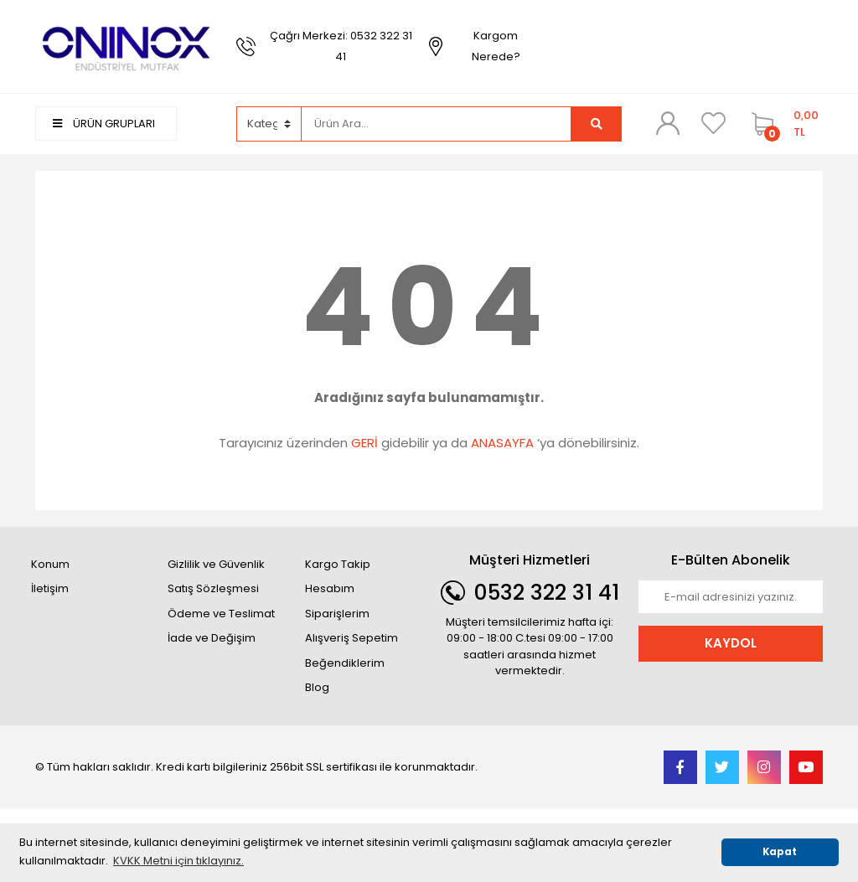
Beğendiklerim (345, 663)
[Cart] (783, 124)
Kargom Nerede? (496, 46)
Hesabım (329, 588)
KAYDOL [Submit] (731, 643)
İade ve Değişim (212, 638)
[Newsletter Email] (730, 597)
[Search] (436, 124)
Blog (317, 687)
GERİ (364, 442)
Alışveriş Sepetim (351, 638)
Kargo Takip (337, 564)
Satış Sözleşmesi (213, 588)
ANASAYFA (502, 442)
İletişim (50, 588)
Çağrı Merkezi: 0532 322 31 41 (341, 46)
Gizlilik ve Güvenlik (216, 564)
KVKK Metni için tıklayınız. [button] (178, 861)
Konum (50, 564)
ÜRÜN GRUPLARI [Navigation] (104, 124)
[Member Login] (668, 123)
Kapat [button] (779, 852)
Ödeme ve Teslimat (221, 614)
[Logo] (127, 46)
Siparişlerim (337, 614)
